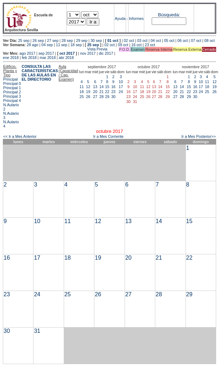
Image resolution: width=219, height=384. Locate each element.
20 (95, 92)
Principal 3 (12, 96)
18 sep (76, 45)
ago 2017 (27, 53)
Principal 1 (12, 88)
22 (107, 92)
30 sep (96, 40)
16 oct (136, 45)
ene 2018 (11, 57)
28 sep (67, 40)
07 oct (196, 40)
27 (95, 96)
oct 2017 (67, 53)
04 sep (47, 45)
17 (121, 87)
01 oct (112, 40)
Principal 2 (12, 92)
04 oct (156, 40)
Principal (10, 79)
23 (113, 92)
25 (81, 96)
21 (101, 92)
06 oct (182, 40)
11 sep (61, 45)
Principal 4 (12, 100)
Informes (136, 18)
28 (101, 96)
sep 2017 (46, 53)
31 (37, 331)
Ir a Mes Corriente (108, 136)
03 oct (142, 40)
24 (121, 92)
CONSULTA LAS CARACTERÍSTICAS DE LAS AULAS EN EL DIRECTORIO (40, 72)
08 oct (209, 40)
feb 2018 (29, 57)
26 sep (38, 40)
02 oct (129, 40)
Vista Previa (55, 49)
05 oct (169, 40)
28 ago (32, 45)
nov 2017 (88, 53)
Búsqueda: (169, 14)
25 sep (24, 40)
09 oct (123, 45)
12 (88, 87)
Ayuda (120, 18)
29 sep (81, 40)
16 (113, 87)
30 (113, 96)
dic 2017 (106, 53)
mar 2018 (48, 57)
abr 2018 (66, 57)
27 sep (52, 40)
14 (101, 87)
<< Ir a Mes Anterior (20, 136)
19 (88, 92)
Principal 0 (12, 83)
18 (81, 92)
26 (88, 96)
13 (95, 87)
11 (81, 87)
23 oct (150, 45)
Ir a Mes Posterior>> (198, 136)
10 (121, 82)
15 (107, 87)
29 (107, 96)
